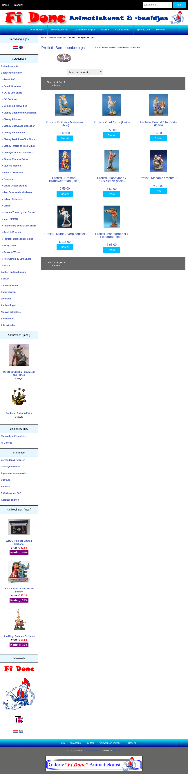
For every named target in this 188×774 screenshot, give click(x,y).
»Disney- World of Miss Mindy (18, 145)
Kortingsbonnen (10, 499)
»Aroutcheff (8, 79)
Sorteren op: (49, 70)
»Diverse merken (11, 165)
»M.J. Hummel (9, 218)
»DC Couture (9, 99)
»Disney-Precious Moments (17, 152)
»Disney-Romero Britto (14, 159)
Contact (5, 479)
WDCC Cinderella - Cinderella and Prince (19, 360)
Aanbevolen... (8, 318)
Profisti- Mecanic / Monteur (159, 178)
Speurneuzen (143, 29)
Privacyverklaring (10, 466)
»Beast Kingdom (11, 86)
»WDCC (6, 265)
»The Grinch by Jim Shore (16, 258)
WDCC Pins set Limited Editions (19, 532)
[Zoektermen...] (157, 5)
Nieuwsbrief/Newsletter (14, 436)
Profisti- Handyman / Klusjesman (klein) (111, 179)
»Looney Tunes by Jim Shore (18, 212)
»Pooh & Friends (11, 232)
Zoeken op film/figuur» (13, 272)
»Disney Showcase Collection (18, 126)
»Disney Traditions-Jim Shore (18, 139)
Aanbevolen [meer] (19, 335)
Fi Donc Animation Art (92, 750)
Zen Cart (117, 750)
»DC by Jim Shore (11, 92)
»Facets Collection (12, 172)
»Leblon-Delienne (11, 199)
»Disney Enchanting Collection (19, 112)
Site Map (90, 743)
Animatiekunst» (9, 66)
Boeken (105, 29)
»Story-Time (8, 245)
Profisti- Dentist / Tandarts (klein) (158, 123)
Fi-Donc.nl (6, 442)
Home (5, 4)
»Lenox (5, 205)
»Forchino (7, 179)
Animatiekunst (37, 29)
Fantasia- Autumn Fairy (19, 399)
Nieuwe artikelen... (11, 312)
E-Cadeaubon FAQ (11, 493)
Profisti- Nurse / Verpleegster (64, 234)
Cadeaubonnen (122, 29)
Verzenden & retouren (13, 460)
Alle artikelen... (9, 325)
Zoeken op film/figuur (84, 29)
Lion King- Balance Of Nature (19, 623)
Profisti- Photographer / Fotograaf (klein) (111, 235)
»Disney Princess (11, 119)
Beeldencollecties (57, 37)
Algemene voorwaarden (14, 473)
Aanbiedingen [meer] (19, 509)
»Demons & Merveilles (14, 106)
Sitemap (5, 486)
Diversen (160, 29)
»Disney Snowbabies (13, 132)
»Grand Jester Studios (14, 185)
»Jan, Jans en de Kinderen (16, 192)
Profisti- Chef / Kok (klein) (111, 122)
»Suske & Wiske (10, 252)
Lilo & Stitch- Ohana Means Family (19, 577)
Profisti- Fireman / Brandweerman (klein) (64, 179)
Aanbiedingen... (9, 305)
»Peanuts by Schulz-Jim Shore (18, 225)
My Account (75, 743)
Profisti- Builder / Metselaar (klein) (65, 123)
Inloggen (18, 4)
